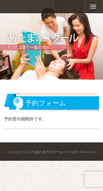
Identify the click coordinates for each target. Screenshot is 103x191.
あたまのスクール (49, 151)
